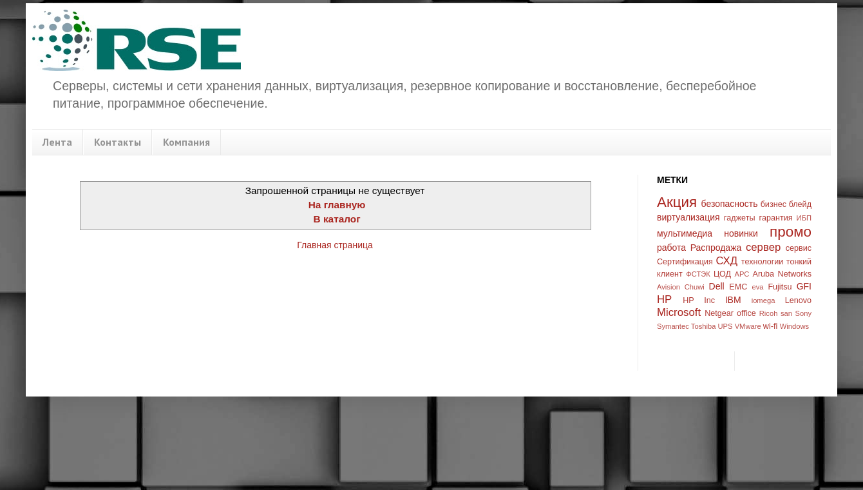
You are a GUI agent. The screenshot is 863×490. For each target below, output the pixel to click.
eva (758, 287)
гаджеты (739, 217)
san (786, 313)
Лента (57, 141)
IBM (733, 300)
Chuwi (695, 287)
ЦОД (722, 274)
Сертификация (685, 261)
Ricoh (768, 313)
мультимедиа (684, 233)
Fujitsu (780, 286)
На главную (337, 204)
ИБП (804, 218)
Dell (717, 286)
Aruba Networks (782, 274)
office (746, 313)
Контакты (117, 141)
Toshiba (703, 326)
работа (671, 247)
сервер (763, 247)
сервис (798, 248)
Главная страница (335, 245)
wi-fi (770, 326)
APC (741, 274)
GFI (804, 286)
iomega (763, 300)
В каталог (337, 218)
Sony (803, 313)
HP (664, 299)
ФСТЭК (698, 274)
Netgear (719, 313)
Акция (677, 202)
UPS (725, 326)
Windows (794, 326)
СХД (726, 261)
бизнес (773, 204)
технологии (762, 261)
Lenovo (798, 300)
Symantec (673, 326)
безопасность (729, 204)
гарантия (776, 217)
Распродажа (716, 247)
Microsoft (679, 312)
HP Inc (699, 300)
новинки (740, 233)
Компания (186, 141)
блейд (800, 204)
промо (790, 232)
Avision (668, 287)
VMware (748, 326)
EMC (738, 286)
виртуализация (688, 217)
